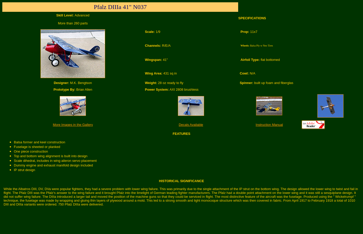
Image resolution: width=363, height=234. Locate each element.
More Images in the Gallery (73, 125)
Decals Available (191, 125)
